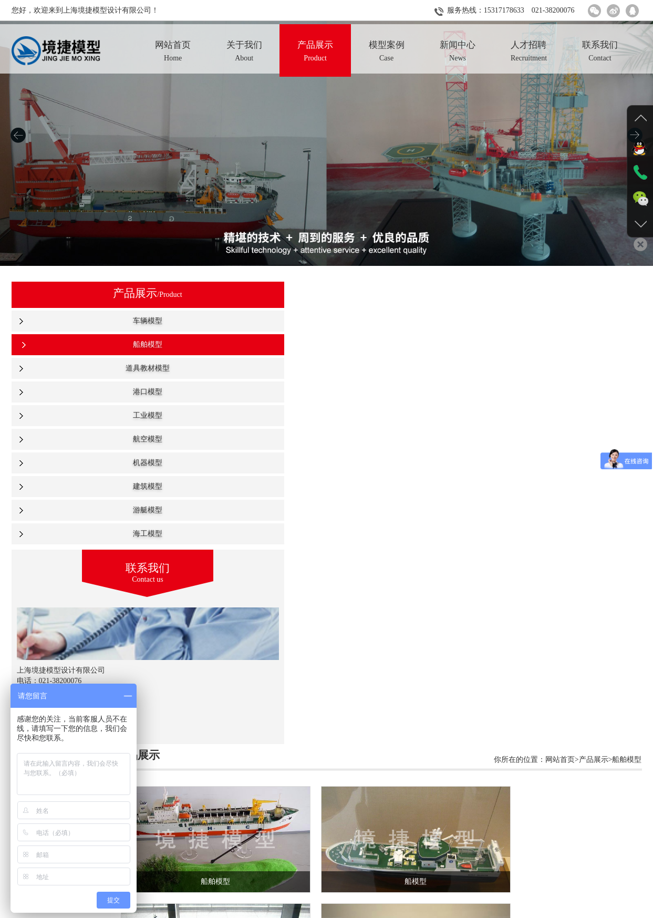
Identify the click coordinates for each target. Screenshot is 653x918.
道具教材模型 (78, 368)
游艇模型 (77, 510)
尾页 (395, 828)
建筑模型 (77, 486)
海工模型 (77, 534)
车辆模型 (77, 321)
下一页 (371, 828)
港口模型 (77, 392)
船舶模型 (77, 344)
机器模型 (77, 463)
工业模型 (77, 415)
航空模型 (77, 439)
